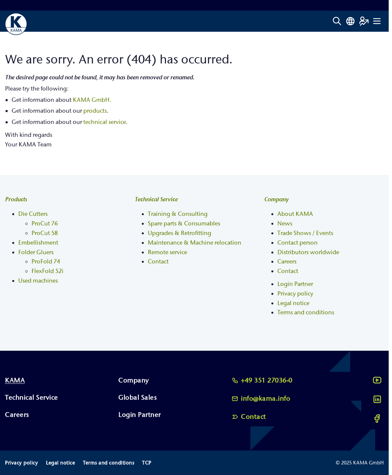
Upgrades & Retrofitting (179, 233)
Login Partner (295, 284)
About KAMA (295, 214)
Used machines (38, 281)
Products (16, 199)
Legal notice (293, 303)
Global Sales (137, 397)
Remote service (167, 252)
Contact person (297, 243)
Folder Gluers (36, 252)
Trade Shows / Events (305, 233)
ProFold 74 (45, 261)
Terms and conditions (305, 312)
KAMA (15, 380)
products (95, 111)
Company (276, 199)
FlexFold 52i (47, 271)
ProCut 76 (44, 223)
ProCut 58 (44, 233)
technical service (104, 122)
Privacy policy (295, 293)
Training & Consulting (178, 214)
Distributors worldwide (308, 252)
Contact (158, 261)
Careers (286, 261)
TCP (146, 462)
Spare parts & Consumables (184, 223)
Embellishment (38, 243)
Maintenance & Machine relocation (194, 243)
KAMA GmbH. (92, 100)
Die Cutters (33, 214)
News (284, 223)
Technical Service (156, 199)
